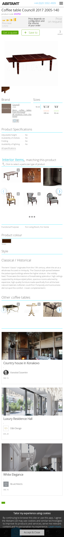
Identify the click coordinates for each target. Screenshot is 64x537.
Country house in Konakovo (32, 358)
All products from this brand (21, 115)
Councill (15, 105)
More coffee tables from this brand (21, 111)
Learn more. (55, 526)
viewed (60, 34)
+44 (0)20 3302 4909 (45, 3)
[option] (10, 191)
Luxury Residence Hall (32, 414)
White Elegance (32, 469)
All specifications (8, 148)
